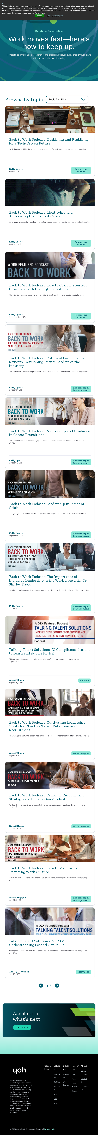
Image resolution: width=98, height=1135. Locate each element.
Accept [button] (39, 16)
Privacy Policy (50, 1127)
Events (74, 1089)
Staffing (56, 1080)
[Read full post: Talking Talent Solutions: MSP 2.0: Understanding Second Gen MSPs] (50, 935)
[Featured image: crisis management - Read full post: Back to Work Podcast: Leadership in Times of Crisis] (50, 499)
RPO (55, 1092)
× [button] (2, 3)
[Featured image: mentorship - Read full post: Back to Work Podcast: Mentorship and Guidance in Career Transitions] (50, 426)
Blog (73, 1072)
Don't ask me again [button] (55, 16)
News (74, 1077)
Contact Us (22, 1027)
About (84, 1063)
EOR (55, 1096)
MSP (55, 1101)
